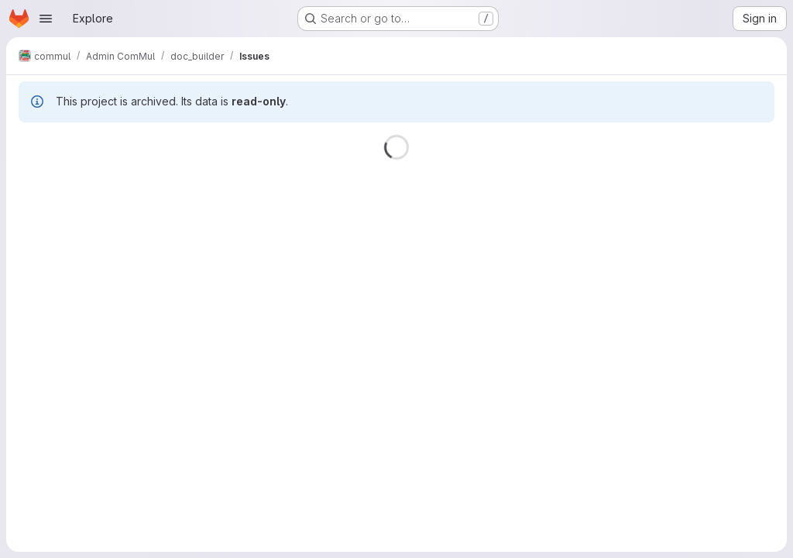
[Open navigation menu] (45, 18)
